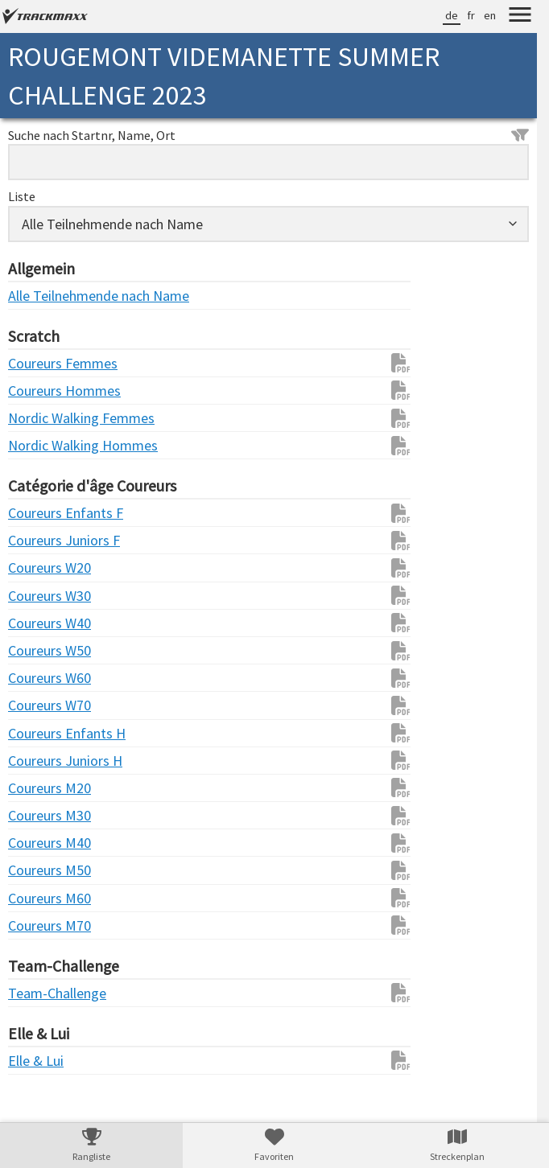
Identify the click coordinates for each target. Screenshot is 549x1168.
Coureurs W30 (40, 595)
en (490, 15)
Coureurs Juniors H (40, 760)
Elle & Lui (36, 1060)
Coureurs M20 (40, 788)
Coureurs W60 (40, 677)
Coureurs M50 (40, 870)
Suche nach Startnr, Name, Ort (268, 135)
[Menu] (520, 17)
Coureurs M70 (40, 925)
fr (471, 15)
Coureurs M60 (40, 898)
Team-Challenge (40, 993)
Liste (21, 196)
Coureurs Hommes (40, 390)
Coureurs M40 (40, 842)
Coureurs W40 (40, 623)
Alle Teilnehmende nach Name (40, 295)
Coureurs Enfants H (40, 733)
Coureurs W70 (40, 705)
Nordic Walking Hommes (40, 445)
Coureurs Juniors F (40, 540)
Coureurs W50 (40, 650)
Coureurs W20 (40, 567)
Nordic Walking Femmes (40, 418)
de (451, 15)
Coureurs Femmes (40, 363)
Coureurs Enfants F (40, 513)
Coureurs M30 (40, 815)
